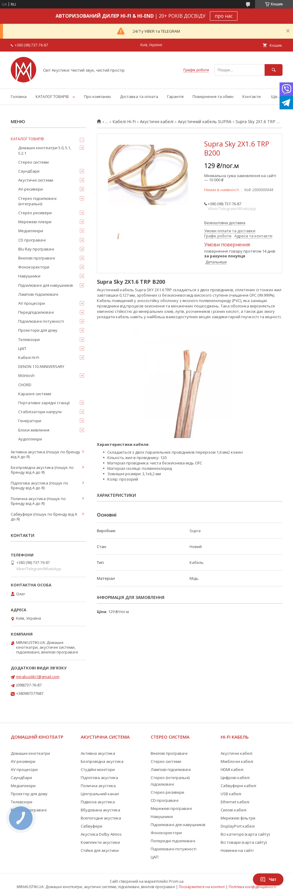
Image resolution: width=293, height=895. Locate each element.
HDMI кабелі (232, 769)
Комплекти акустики (100, 842)
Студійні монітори (98, 769)
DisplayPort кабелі (238, 826)
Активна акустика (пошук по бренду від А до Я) (45, 454)
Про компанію (97, 96)
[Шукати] (274, 70)
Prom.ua (176, 881)
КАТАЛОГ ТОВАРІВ (52, 96)
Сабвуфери (91, 826)
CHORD (24, 384)
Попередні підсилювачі (173, 840)
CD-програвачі (164, 800)
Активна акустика (98, 753)
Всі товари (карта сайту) (244, 842)
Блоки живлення (33, 430)
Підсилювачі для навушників (45, 285)
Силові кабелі (233, 810)
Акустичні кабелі (156, 121)
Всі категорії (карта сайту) (245, 834)
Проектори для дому (37, 330)
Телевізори (29, 339)
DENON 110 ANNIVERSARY (41, 366)
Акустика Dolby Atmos (101, 834)
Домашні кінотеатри (30, 753)
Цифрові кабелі (235, 777)
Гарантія (175, 96)
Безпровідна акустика (102, 761)
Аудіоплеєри (30, 439)
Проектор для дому (29, 793)
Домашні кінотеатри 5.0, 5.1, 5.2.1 (44, 150)
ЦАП (22, 348)
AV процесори (31, 303)
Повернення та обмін (213, 96)
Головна (19, 96)
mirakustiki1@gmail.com (37, 676)
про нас (224, 16)
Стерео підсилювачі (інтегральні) (37, 201)
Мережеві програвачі (171, 808)
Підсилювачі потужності (41, 321)
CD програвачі (32, 240)
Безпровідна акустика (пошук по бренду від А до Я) (42, 470)
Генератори (29, 420)
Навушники (29, 276)
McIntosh (26, 375)
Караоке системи (34, 393)
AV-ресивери (30, 189)
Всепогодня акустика (101, 818)
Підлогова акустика (99, 777)
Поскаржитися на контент (202, 886)
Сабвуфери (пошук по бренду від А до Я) (44, 516)
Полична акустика (98, 785)
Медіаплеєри (30, 230)
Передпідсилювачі (36, 312)
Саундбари (28, 171)
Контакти (251, 96)
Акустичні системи (35, 180)
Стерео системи (33, 162)
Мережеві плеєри (34, 221)
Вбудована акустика (100, 810)
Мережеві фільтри (238, 818)
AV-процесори (24, 769)
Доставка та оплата (139, 96)
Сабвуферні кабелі (238, 785)
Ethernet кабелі (235, 802)
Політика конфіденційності (252, 886)
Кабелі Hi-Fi (124, 121)
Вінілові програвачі (36, 258)
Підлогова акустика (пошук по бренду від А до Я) (39, 485)
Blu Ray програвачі (36, 249)
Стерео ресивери (35, 212)
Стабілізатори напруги (40, 411)
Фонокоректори (33, 267)
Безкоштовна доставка (224, 223)
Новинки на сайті (237, 850)
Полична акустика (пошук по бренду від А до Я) (38, 501)
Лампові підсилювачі (38, 294)
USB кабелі (231, 793)
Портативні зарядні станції (44, 402)
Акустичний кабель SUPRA (204, 121)
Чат (268, 879)
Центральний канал (100, 793)
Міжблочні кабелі (237, 761)
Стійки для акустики (100, 850)
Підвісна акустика (98, 802)
